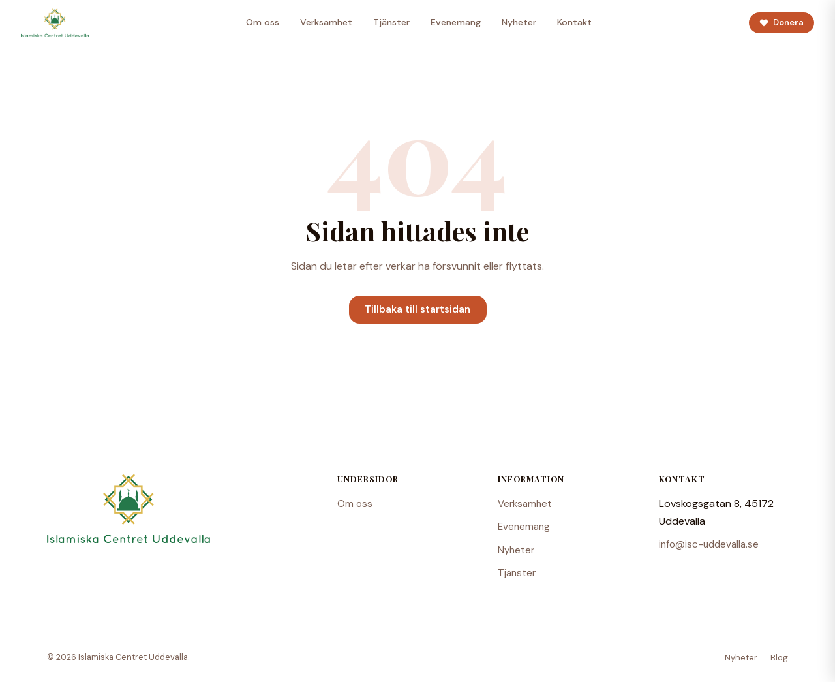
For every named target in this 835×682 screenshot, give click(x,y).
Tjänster (391, 22)
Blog (779, 657)
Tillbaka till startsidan (417, 309)
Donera (781, 22)
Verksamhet (326, 22)
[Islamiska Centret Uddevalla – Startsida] (55, 22)
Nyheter (519, 22)
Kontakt (574, 22)
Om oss (262, 22)
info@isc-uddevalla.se (709, 544)
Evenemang (456, 22)
